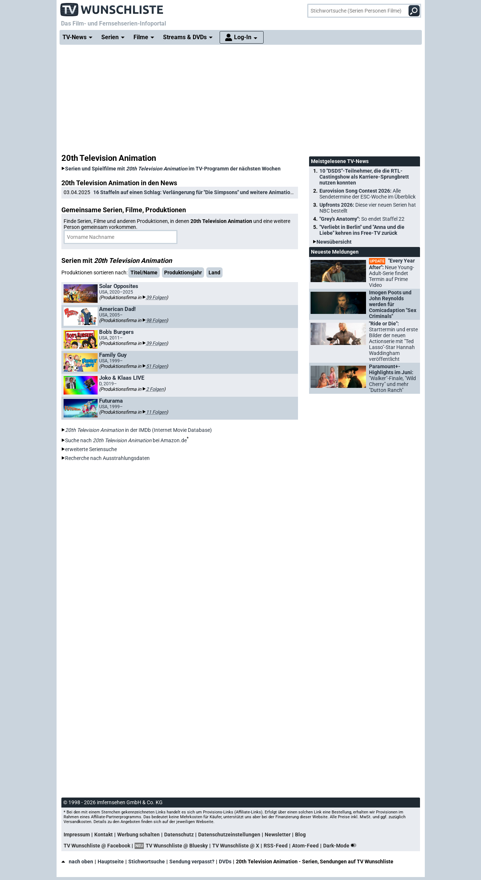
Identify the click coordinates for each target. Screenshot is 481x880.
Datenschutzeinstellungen (229, 834)
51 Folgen (156, 366)
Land (214, 272)
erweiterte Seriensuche (91, 449)
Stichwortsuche (146, 861)
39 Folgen (156, 297)
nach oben (77, 861)
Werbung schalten (138, 834)
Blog (300, 834)
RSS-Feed (276, 846)
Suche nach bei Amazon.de (126, 440)
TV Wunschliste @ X (235, 846)
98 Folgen (156, 320)
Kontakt (103, 834)
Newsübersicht (334, 242)
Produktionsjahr (183, 272)
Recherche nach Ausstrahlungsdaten (107, 458)
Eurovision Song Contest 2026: (367, 194)
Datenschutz (179, 834)
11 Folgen (156, 412)
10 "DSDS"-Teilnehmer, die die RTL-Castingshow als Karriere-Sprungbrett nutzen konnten (364, 177)
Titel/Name (144, 272)
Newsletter (278, 834)
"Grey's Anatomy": (361, 219)
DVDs (225, 861)
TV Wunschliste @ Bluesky (177, 846)
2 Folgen (155, 389)
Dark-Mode (341, 846)
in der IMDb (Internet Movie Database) (138, 430)
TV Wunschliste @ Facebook (97, 846)
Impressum (77, 834)
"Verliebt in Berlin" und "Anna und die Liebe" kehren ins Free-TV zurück (361, 230)
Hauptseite (111, 861)
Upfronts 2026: (367, 208)
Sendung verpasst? (191, 861)
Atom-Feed (305, 846)
